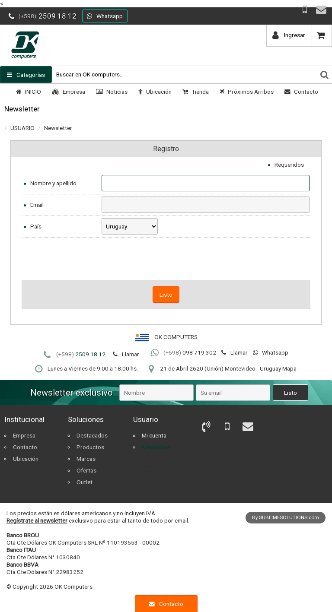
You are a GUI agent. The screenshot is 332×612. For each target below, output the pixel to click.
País (36, 226)
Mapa (289, 368)
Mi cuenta (154, 435)
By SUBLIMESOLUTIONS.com (285, 517)
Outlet (85, 482)
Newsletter (58, 127)
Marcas (86, 458)
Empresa (67, 91)
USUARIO (22, 127)
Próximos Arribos (245, 91)
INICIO (27, 91)
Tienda (194, 91)
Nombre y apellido (53, 183)
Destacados (92, 435)
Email (37, 204)
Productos (90, 447)
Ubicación (154, 91)
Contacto (300, 91)
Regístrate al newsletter (36, 520)
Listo (166, 294)
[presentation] (166, 259)
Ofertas (86, 470)
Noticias (111, 91)
